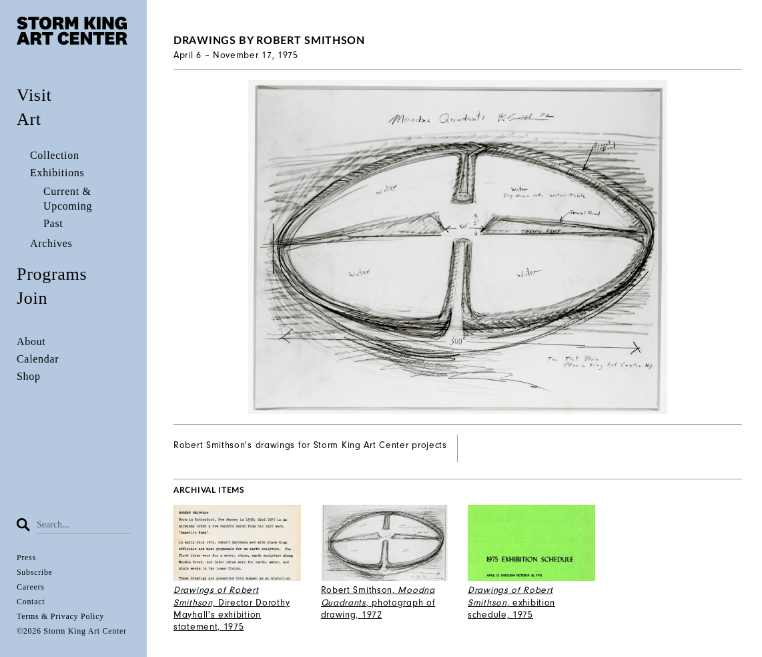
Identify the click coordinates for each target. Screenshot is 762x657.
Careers (31, 587)
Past (53, 223)
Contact (31, 601)
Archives (51, 243)
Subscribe (35, 572)
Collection (54, 155)
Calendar (38, 359)
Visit (34, 95)
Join (32, 298)
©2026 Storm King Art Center (72, 631)
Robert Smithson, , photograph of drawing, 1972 (378, 602)
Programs (52, 274)
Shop (29, 376)
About (31, 341)
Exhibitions (57, 172)
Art (29, 119)
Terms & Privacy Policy (60, 616)
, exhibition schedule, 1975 (511, 602)
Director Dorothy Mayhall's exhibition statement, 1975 (231, 608)
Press (26, 557)
